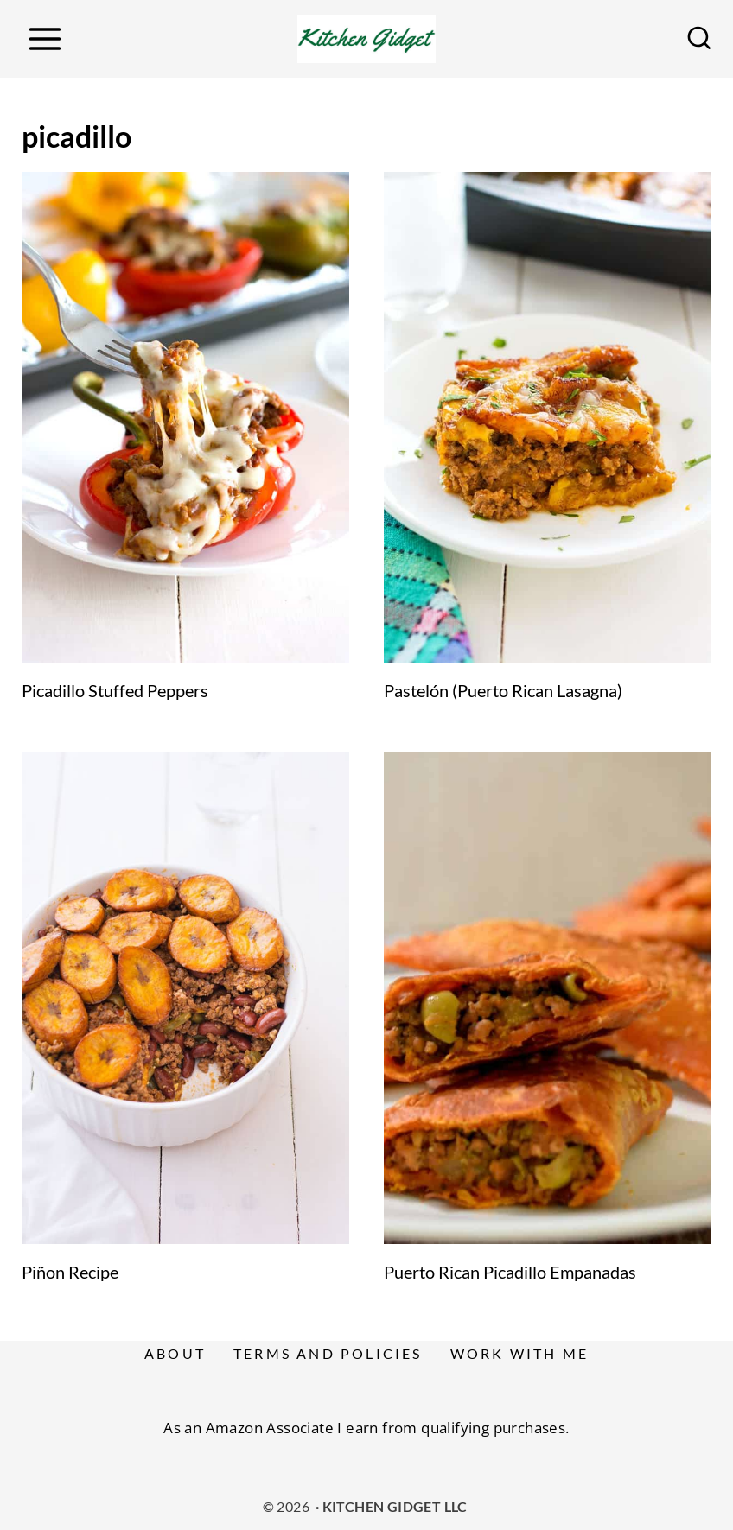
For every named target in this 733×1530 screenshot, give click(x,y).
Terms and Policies (328, 1353)
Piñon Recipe (70, 1271)
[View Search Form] (699, 39)
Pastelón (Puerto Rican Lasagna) (503, 690)
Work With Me (519, 1353)
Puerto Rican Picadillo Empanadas (510, 1271)
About (175, 1353)
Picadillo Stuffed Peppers (115, 690)
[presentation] (185, 417)
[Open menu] (44, 38)
